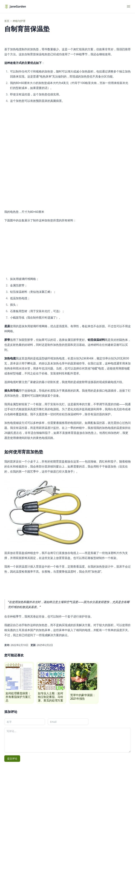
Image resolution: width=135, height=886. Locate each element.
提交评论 (12, 758)
